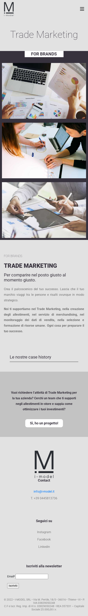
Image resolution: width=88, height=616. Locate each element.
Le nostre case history (30, 357)
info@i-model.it (44, 491)
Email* (11, 576)
